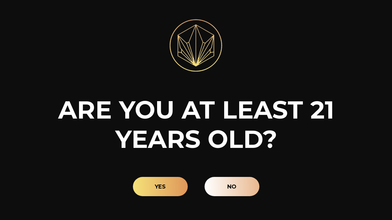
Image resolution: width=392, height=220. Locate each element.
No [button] (231, 186)
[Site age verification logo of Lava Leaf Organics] (196, 45)
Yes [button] (160, 186)
